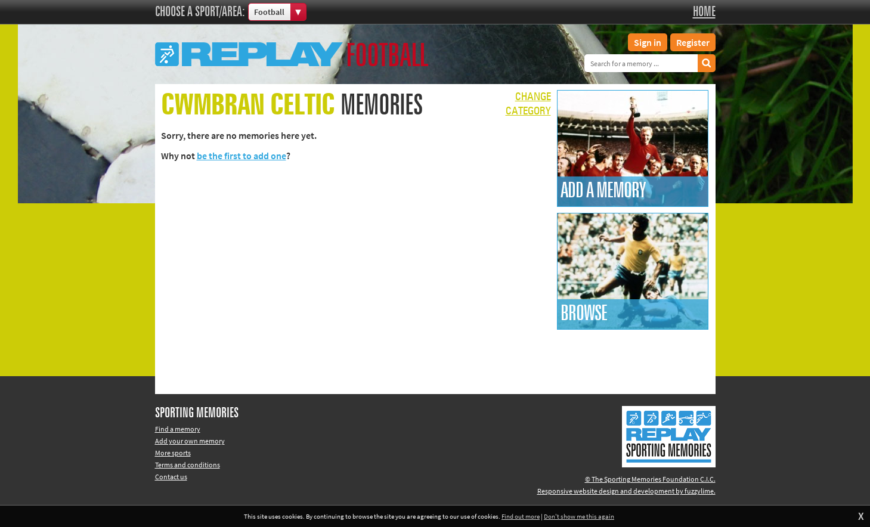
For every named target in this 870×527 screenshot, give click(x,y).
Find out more (520, 516)
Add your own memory (190, 440)
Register (693, 42)
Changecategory (528, 104)
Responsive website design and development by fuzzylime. (626, 490)
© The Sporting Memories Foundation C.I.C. (650, 479)
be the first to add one (241, 156)
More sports (173, 452)
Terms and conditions (187, 464)
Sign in (647, 42)
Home (704, 12)
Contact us (171, 476)
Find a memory (177, 428)
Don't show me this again (579, 516)
